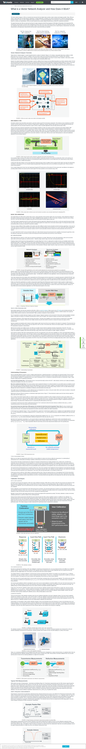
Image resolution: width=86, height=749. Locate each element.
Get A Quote (39, 2)
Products (16, 2)
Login (75, 2)
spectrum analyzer (44, 310)
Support (32, 2)
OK (65, 746)
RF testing (59, 310)
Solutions (22, 2)
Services (27, 2)
